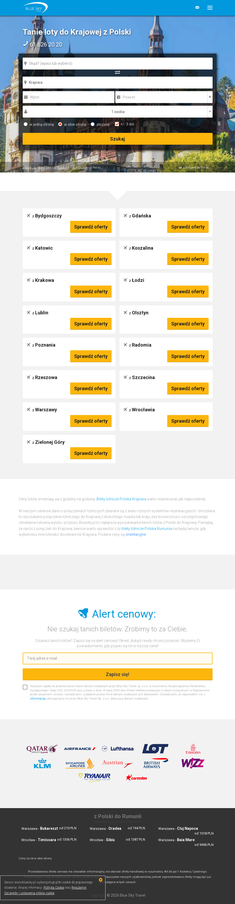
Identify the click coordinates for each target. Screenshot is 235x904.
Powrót (129, 97)
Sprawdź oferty (91, 227)
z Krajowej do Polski (196, 167)
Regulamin (79, 887)
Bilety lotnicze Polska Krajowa (121, 499)
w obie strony (72, 124)
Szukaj (117, 139)
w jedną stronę (39, 124)
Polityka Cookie (54, 887)
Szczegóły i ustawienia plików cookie (29, 893)
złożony (100, 124)
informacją (37, 698)
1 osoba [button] (117, 112)
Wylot (34, 97)
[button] (208, 7)
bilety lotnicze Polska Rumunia (147, 528)
